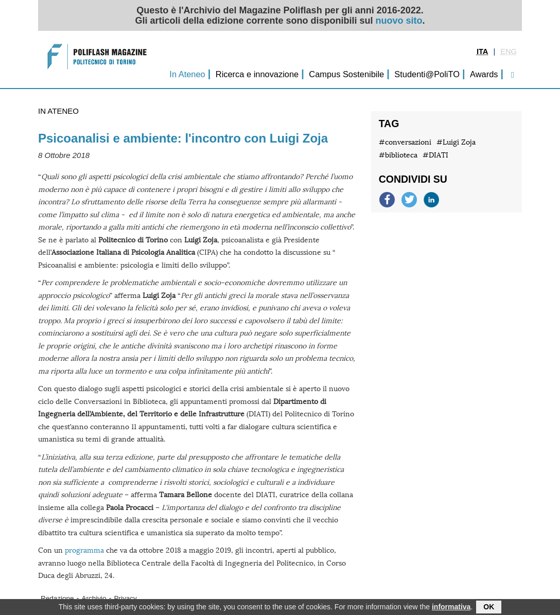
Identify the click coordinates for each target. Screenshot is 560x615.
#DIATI (435, 155)
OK (488, 608)
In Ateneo (187, 74)
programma (84, 550)
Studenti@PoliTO (427, 74)
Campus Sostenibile (346, 74)
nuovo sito (399, 20)
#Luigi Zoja (456, 142)
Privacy (125, 598)
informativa (451, 608)
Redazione (57, 598)
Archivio (94, 598)
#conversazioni (405, 142)
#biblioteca (398, 155)
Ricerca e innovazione (257, 74)
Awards (484, 74)
